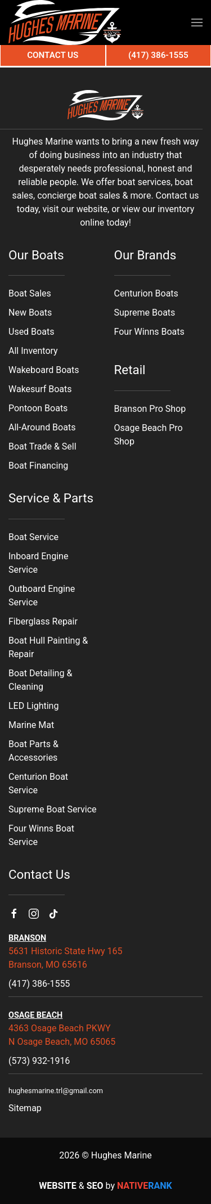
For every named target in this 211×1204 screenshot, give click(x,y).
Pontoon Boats (38, 408)
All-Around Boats (41, 427)
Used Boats (31, 331)
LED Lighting (33, 705)
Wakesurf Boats (40, 389)
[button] (197, 22)
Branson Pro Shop (150, 408)
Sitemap (25, 1108)
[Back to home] (64, 22)
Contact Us (52, 55)
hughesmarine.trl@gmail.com (55, 1090)
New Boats (30, 312)
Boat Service (33, 537)
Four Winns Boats (149, 331)
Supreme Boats (145, 312)
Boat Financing (38, 465)
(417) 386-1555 (39, 983)
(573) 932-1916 (39, 1060)
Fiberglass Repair (43, 621)
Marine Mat (31, 725)
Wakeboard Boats (43, 370)
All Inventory (33, 350)
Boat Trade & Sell (42, 446)
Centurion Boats (146, 293)
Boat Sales (29, 293)
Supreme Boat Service (52, 809)
